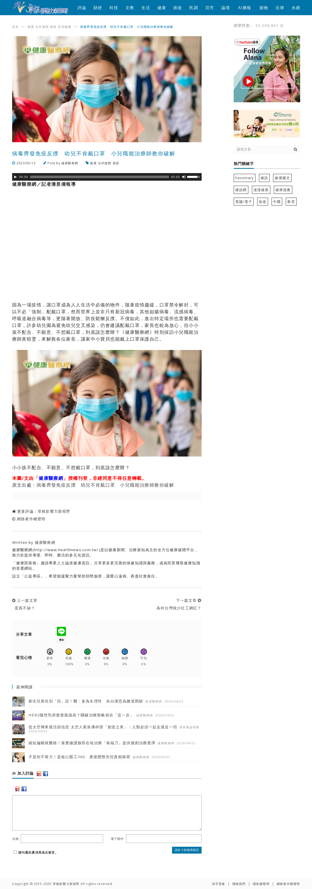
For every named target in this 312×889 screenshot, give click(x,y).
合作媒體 (42, 27)
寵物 (263, 7)
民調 (193, 7)
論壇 (225, 7)
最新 (53, 27)
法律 (279, 7)
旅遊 (177, 7)
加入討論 (23, 773)
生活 (145, 7)
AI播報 (244, 7)
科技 (113, 7)
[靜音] (184, 177)
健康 (161, 7)
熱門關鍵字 (244, 163)
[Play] (15, 177)
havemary (244, 177)
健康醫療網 (69, 163)
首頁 (15, 27)
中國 (277, 201)
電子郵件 (117, 839)
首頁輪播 (64, 27)
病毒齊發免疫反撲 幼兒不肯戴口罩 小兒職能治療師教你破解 (105, 485)
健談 (264, 177)
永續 (296, 7)
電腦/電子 (243, 201)
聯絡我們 (239, 884)
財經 (97, 7)
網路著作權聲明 (31, 518)
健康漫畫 (283, 189)
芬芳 (209, 7)
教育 (291, 201)
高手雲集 (218, 884)
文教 (130, 7)
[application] (107, 177)
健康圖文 (282, 177)
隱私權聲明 (261, 884)
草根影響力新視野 (54, 511)
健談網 (241, 189)
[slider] (99, 177)
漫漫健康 (261, 189)
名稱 (15, 839)
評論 (82, 7)
